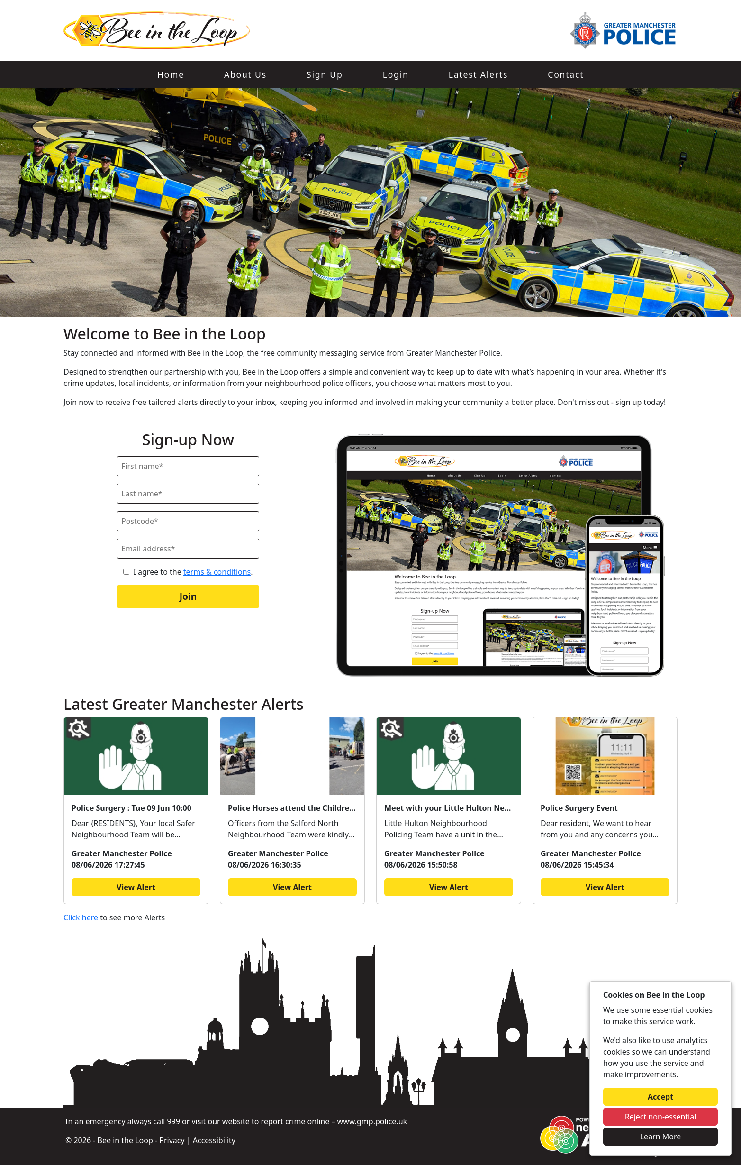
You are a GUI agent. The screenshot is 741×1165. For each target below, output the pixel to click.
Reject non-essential (660, 1116)
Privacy (171, 1140)
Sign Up (325, 74)
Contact (566, 74)
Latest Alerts (478, 74)
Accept (660, 1097)
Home (170, 74)
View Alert (136, 887)
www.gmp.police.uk (372, 1121)
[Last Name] (188, 494)
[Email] (188, 549)
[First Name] (188, 466)
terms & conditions (217, 572)
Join (188, 596)
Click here (80, 917)
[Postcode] (188, 521)
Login (396, 74)
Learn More (660, 1136)
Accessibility (214, 1140)
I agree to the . (193, 572)
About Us (245, 74)
